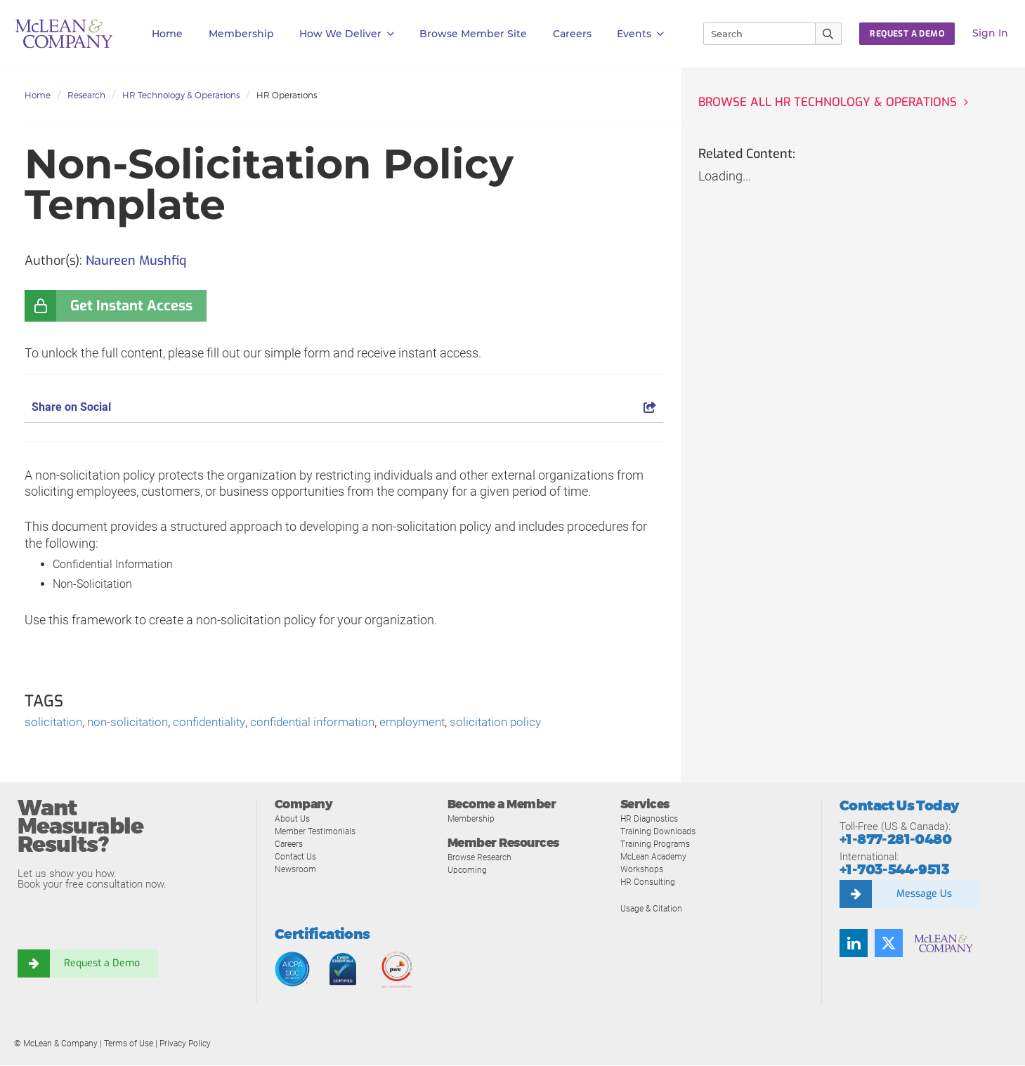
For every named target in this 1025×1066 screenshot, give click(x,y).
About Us (293, 819)
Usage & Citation (653, 909)
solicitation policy (521, 723)
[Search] (753, 34)
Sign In (990, 33)
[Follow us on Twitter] (889, 944)
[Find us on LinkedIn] (854, 944)
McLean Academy (656, 857)
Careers (290, 844)
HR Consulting (648, 882)
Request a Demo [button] (907, 33)
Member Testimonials (319, 832)
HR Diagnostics (651, 819)
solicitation (55, 723)
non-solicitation (132, 723)
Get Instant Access (131, 305)
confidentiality (218, 723)
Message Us (923, 895)
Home (167, 33)
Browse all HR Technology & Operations (832, 102)
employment (434, 723)
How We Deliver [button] (346, 34)
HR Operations (286, 95)
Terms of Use (128, 1044)
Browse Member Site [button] (473, 33)
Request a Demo (102, 965)
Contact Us (297, 857)
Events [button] (640, 34)
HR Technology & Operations (181, 95)
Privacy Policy (185, 1044)
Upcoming (468, 871)
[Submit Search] (829, 33)
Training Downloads (660, 832)
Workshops (642, 869)
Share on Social (344, 407)
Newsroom (297, 869)
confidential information (328, 723)
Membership (241, 33)
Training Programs (657, 844)
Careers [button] (572, 33)
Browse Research (483, 858)
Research (86, 95)
